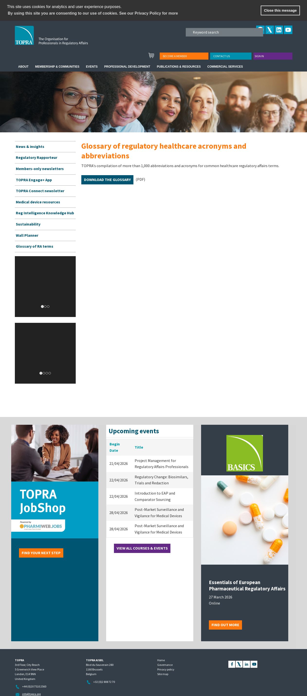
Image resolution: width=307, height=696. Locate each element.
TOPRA (61, 39)
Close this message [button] (280, 10)
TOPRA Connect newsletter (40, 190)
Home (161, 660)
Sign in (259, 56)
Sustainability (28, 224)
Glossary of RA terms (34, 246)
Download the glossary (107, 179)
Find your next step (41, 552)
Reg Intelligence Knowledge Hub (45, 212)
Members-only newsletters (40, 168)
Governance (165, 665)
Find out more (225, 624)
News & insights (30, 146)
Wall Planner (27, 235)
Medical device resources (38, 201)
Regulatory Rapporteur (36, 157)
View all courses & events (142, 548)
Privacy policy (165, 669)
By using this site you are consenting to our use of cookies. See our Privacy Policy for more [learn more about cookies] (93, 13)
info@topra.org (31, 694)
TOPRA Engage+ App (34, 179)
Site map (162, 674)
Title (139, 447)
